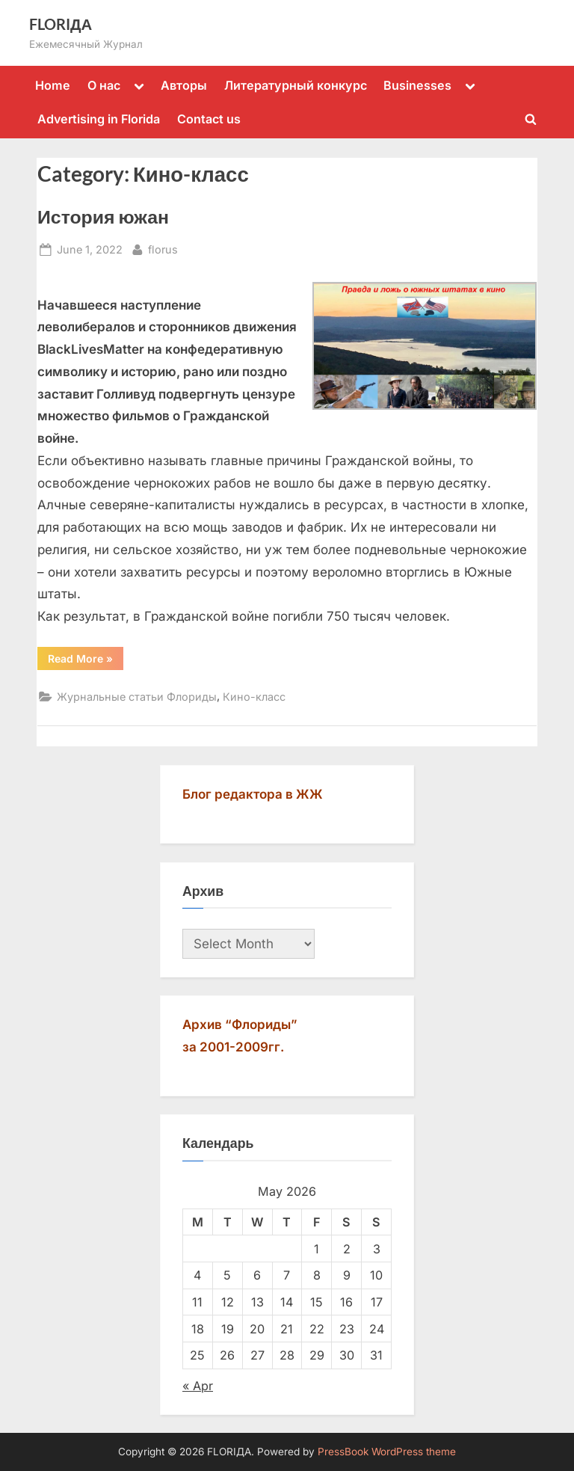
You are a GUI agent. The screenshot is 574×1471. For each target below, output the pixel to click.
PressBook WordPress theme (387, 1452)
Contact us (209, 118)
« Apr (197, 1385)
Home (52, 85)
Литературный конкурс (295, 85)
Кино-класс (254, 696)
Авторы (184, 85)
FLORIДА (60, 24)
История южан (103, 216)
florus (163, 248)
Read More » (85, 661)
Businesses (417, 85)
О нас (103, 85)
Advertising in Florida (98, 118)
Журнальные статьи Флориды (137, 696)
